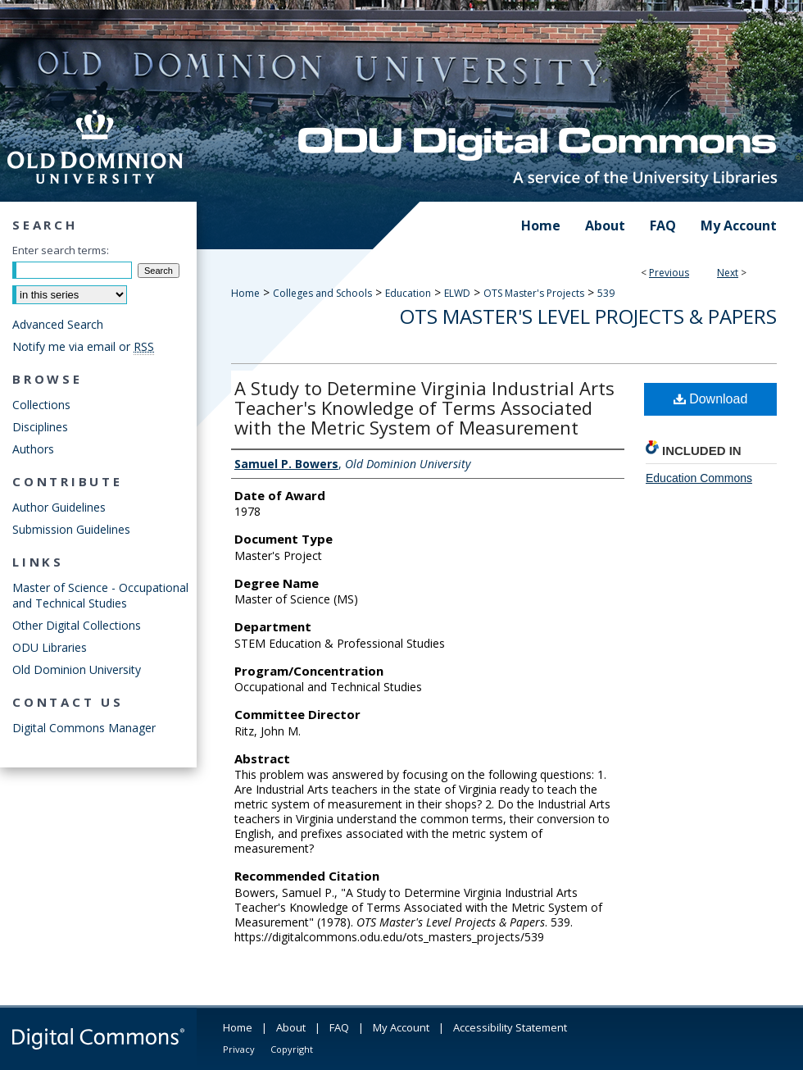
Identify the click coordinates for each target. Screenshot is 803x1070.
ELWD (457, 293)
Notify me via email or (83, 346)
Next (727, 273)
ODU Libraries (49, 647)
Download (711, 399)
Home (245, 293)
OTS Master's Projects (533, 293)
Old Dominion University (76, 669)
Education (408, 293)
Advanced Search (57, 324)
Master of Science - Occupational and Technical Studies (100, 595)
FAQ (339, 1027)
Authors (33, 449)
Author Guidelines (59, 507)
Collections (41, 404)
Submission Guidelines (71, 529)
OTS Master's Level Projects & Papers (588, 316)
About (291, 1027)
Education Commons (699, 478)
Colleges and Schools (322, 293)
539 (606, 293)
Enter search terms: (60, 250)
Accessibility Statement (510, 1027)
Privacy (239, 1049)
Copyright (291, 1049)
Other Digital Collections (76, 625)
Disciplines (40, 427)
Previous (669, 273)
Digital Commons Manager (84, 727)
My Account (401, 1027)
